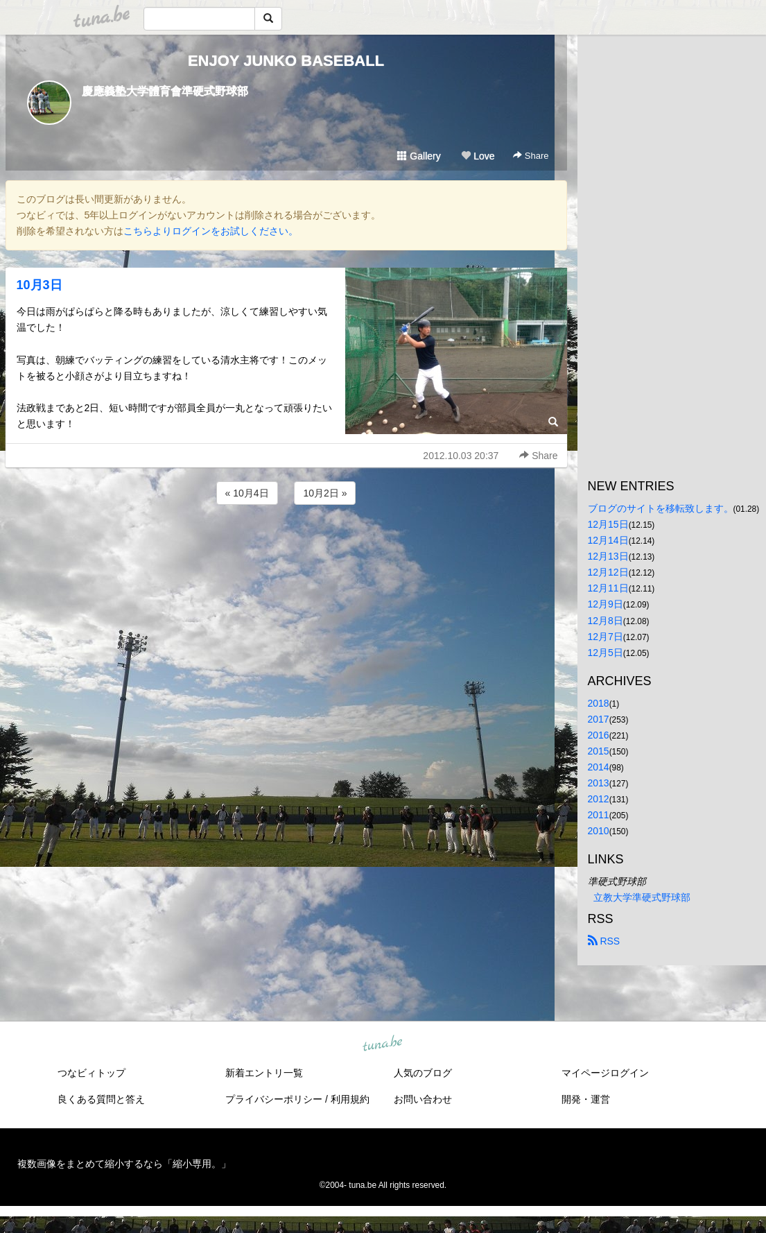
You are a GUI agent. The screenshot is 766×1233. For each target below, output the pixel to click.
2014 (598, 767)
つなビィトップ (91, 1072)
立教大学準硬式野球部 (641, 897)
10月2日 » (325, 493)
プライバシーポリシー (273, 1099)
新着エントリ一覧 (264, 1072)
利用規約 (350, 1099)
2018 (598, 703)
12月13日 (608, 556)
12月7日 (605, 636)
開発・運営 (586, 1099)
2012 (598, 798)
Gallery (418, 156)
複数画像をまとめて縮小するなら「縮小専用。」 (124, 1163)
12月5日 (605, 652)
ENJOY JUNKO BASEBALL (286, 60)
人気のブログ (423, 1072)
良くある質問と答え (101, 1099)
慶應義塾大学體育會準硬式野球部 (165, 91)
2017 (598, 719)
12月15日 (608, 524)
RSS (604, 941)
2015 (598, 751)
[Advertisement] (286, 545)
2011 (598, 814)
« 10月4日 (247, 493)
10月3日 (39, 285)
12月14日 (608, 540)
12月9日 (605, 604)
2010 (598, 830)
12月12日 (608, 572)
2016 (598, 735)
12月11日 (608, 588)
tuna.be (382, 1044)
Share (530, 155)
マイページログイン (605, 1072)
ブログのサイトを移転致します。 (660, 508)
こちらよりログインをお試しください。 (210, 230)
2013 (598, 782)
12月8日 (605, 620)
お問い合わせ (423, 1099)
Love (477, 156)
